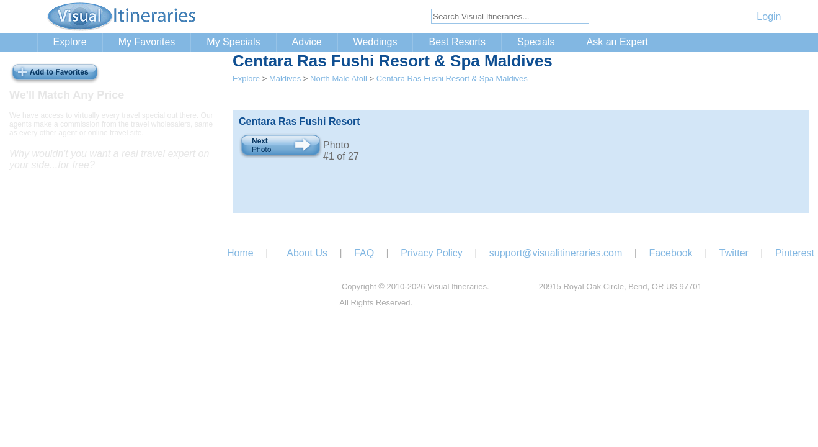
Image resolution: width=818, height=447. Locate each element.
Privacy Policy (432, 253)
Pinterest (794, 253)
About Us (307, 253)
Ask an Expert (618, 42)
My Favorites (147, 42)
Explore (70, 42)
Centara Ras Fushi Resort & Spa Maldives (452, 78)
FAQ (364, 253)
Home (240, 253)
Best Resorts (457, 42)
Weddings (375, 42)
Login (769, 16)
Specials (535, 42)
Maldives (285, 78)
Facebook (670, 253)
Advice (307, 42)
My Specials (233, 42)
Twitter (734, 253)
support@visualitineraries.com (556, 253)
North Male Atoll (338, 78)
